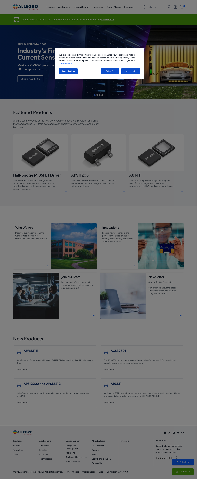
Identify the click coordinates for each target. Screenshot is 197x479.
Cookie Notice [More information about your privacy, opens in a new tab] (65, 63)
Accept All (130, 71)
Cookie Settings (68, 71)
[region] (99, 63)
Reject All (110, 71)
